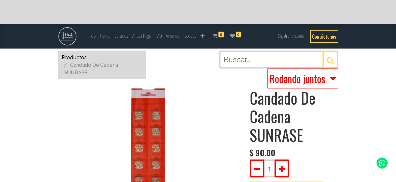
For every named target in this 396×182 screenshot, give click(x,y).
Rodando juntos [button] (298, 78)
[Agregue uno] (282, 168)
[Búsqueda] (330, 60)
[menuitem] (91, 36)
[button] (203, 36)
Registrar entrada (290, 35)
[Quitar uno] (257, 168)
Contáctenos (324, 36)
